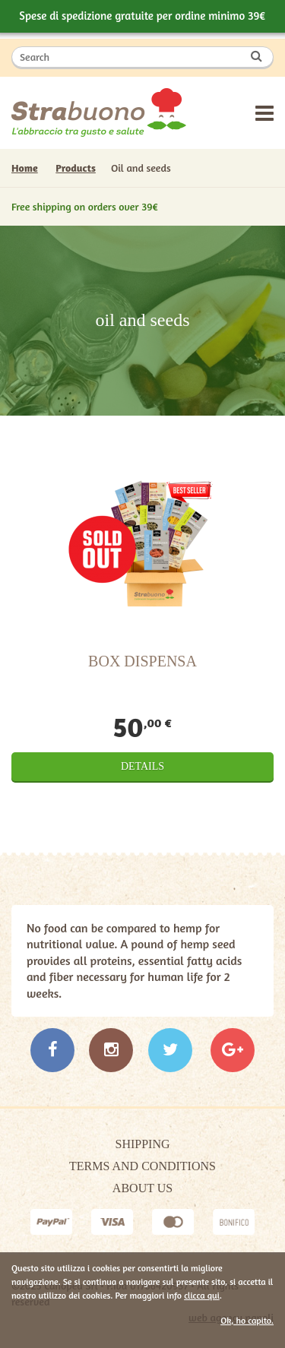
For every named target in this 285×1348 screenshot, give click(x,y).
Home (24, 167)
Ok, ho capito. (247, 1320)
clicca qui (202, 1295)
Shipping (142, 1144)
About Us (142, 1188)
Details (142, 766)
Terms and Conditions (142, 1166)
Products (75, 167)
